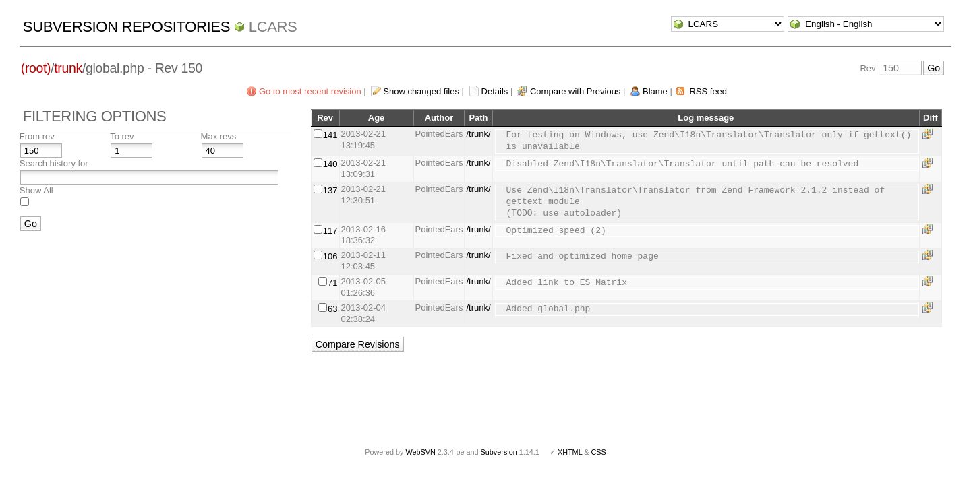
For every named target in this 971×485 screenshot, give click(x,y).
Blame (655, 91)
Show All (36, 190)
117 (330, 231)
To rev (122, 136)
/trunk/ (478, 134)
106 (330, 256)
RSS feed (708, 91)
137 (330, 190)
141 (330, 135)
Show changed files (421, 91)
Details (494, 91)
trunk (68, 68)
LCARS (273, 26)
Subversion (499, 452)
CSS (598, 452)
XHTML (570, 452)
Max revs (219, 136)
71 (332, 283)
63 (332, 309)
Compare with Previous (575, 91)
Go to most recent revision (310, 91)
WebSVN (420, 452)
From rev (37, 136)
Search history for (54, 163)
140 (330, 164)
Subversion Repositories (126, 26)
